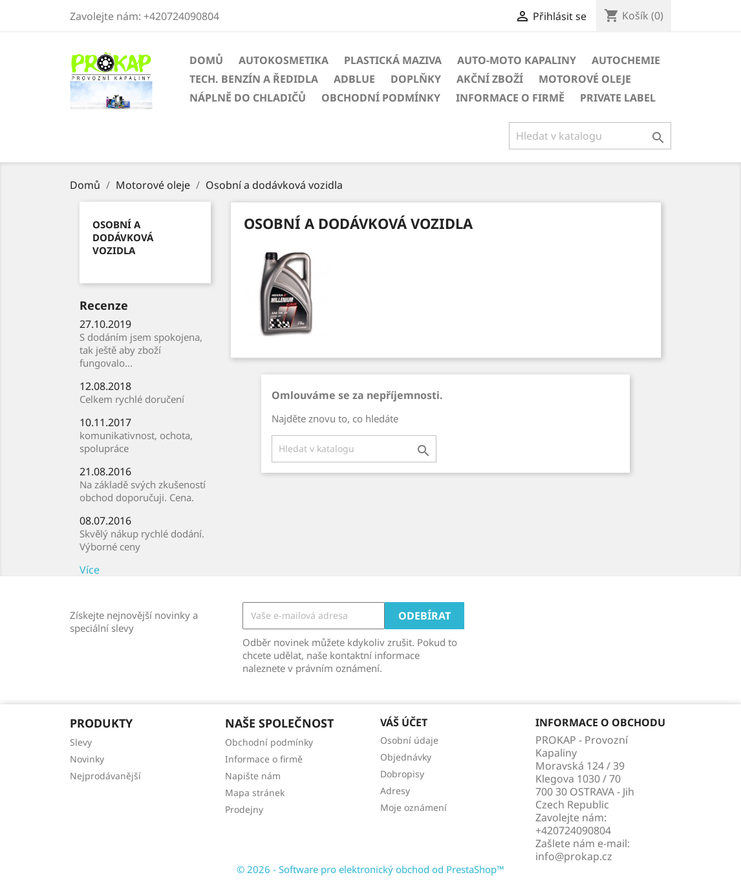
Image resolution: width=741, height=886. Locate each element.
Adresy (395, 790)
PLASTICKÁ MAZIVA (393, 60)
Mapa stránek (255, 792)
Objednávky (405, 757)
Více (90, 570)
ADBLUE (354, 79)
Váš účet (403, 722)
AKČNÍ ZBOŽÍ (489, 79)
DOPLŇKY (416, 79)
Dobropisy (402, 774)
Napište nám (253, 776)
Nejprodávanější (105, 776)
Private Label (618, 98)
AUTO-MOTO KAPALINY (516, 60)
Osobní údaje (409, 740)
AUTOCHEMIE (626, 60)
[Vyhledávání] (590, 135)
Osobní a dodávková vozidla (122, 237)
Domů (206, 60)
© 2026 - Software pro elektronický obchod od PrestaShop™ (370, 869)
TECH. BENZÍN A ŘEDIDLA (253, 79)
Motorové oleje (585, 79)
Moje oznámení (413, 807)
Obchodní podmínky (380, 98)
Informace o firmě (510, 98)
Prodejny (244, 809)
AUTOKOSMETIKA (283, 60)
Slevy (81, 742)
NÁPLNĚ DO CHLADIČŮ (247, 98)
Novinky (87, 759)
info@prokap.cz (573, 856)
